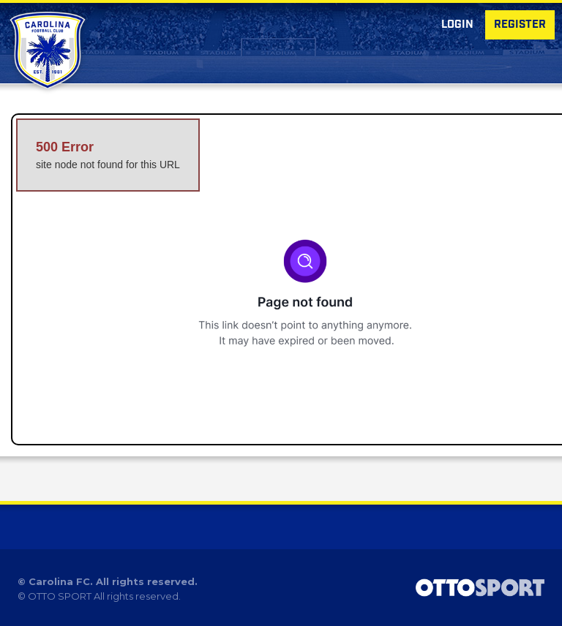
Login (457, 25)
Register (520, 25)
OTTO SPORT (59, 596)
